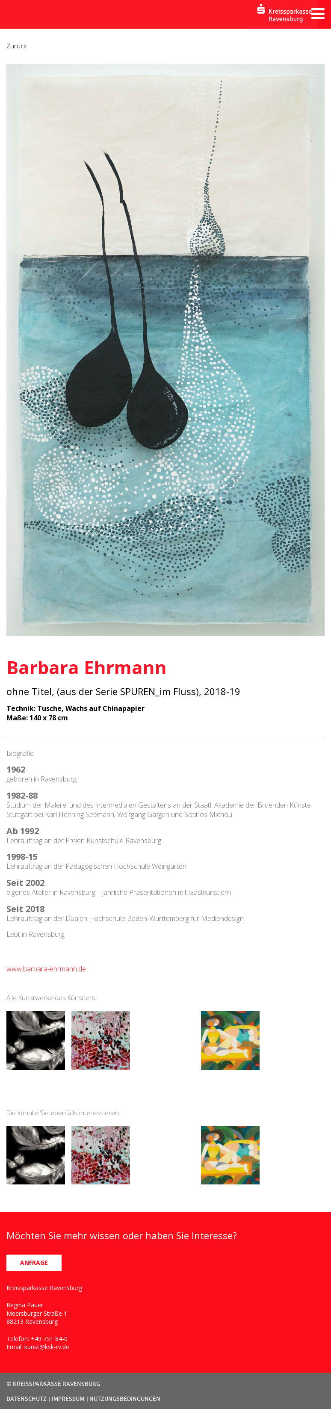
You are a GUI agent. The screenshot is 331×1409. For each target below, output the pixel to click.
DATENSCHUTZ (26, 1398)
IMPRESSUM (68, 1398)
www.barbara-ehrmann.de (46, 969)
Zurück (16, 45)
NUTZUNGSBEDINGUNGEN (124, 1398)
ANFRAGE (34, 1262)
